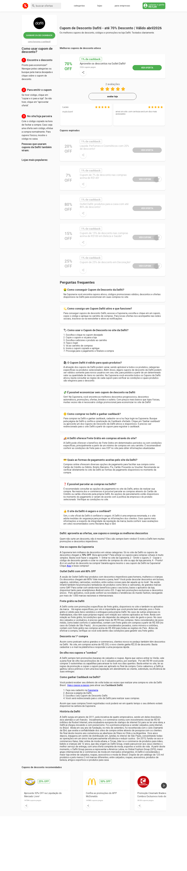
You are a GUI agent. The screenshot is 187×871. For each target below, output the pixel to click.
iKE (146, 237)
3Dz (146, 265)
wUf (146, 179)
